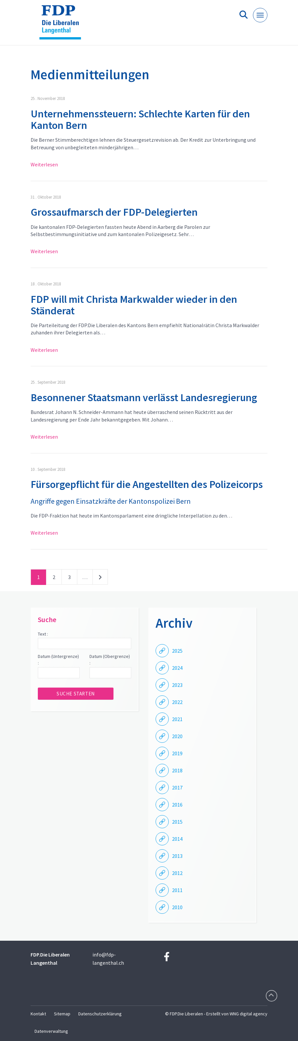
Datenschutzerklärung (100, 1014)
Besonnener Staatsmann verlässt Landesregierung (144, 397)
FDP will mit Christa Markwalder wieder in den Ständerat (134, 305)
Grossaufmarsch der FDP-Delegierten (114, 212)
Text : (43, 634)
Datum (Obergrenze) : (109, 659)
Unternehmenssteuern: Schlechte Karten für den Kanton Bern (140, 119)
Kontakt (38, 1014)
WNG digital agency (248, 1014)
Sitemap (62, 1014)
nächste (100, 578)
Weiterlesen (44, 164)
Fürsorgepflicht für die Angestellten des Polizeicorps (147, 484)
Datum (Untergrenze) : (58, 659)
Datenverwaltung (51, 1031)
